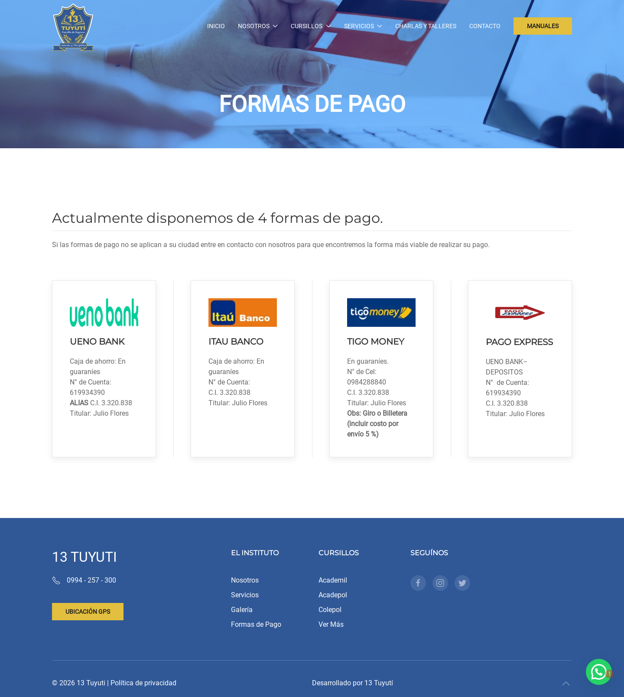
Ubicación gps (87, 611)
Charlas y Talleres (425, 26)
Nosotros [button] (258, 26)
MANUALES (543, 26)
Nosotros (245, 580)
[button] (566, 683)
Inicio (216, 26)
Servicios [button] (363, 26)
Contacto (484, 26)
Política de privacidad (143, 683)
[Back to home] (73, 26)
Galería (242, 610)
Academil (332, 580)
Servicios (245, 595)
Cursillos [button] (311, 26)
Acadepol (332, 595)
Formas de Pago (256, 624)
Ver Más (331, 624)
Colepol (329, 610)
